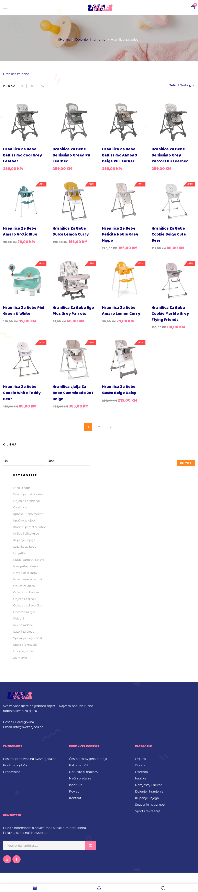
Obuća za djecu (24, 586)
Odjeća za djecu (24, 599)
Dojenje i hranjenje (90, 39)
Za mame (20, 658)
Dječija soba (22, 488)
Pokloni (18, 618)
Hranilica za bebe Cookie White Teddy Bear (22, 393)
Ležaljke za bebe (24, 546)
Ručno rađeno (23, 625)
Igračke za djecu (24, 520)
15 (22, 85)
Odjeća (140, 759)
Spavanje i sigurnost (27, 638)
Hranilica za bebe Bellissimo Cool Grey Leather (22, 155)
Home (65, 39)
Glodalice (19, 507)
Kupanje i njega (24, 540)
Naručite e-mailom (83, 772)
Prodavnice (11, 772)
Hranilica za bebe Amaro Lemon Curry (121, 311)
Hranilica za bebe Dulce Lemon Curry (71, 231)
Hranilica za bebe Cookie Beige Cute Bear (169, 234)
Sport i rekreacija (25, 644)
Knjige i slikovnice (26, 533)
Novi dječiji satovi (25, 573)
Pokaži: (10, 85)
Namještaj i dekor (25, 566)
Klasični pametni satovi (29, 527)
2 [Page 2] (99, 427)
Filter (186, 463)
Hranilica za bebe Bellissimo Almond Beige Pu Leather (119, 155)
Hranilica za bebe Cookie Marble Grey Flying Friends (170, 314)
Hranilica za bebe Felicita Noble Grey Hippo (120, 234)
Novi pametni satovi (27, 579)
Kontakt (75, 798)
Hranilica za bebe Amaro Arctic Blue (20, 231)
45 (42, 85)
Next (110, 427)
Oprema (141, 772)
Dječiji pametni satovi (28, 494)
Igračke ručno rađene (28, 514)
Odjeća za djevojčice (27, 605)
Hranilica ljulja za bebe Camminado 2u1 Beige (73, 393)
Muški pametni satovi (28, 560)
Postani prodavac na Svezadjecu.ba (29, 759)
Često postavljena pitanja (88, 759)
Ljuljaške (19, 553)
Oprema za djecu (25, 612)
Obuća (140, 765)
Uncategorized (23, 651)
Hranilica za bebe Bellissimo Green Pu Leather (71, 155)
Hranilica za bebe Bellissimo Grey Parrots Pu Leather (170, 155)
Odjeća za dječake (26, 592)
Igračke (140, 778)
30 (32, 85)
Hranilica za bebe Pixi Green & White (23, 311)
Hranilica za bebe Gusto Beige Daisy (119, 390)
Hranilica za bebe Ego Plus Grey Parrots (73, 311)
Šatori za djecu (23, 631)
